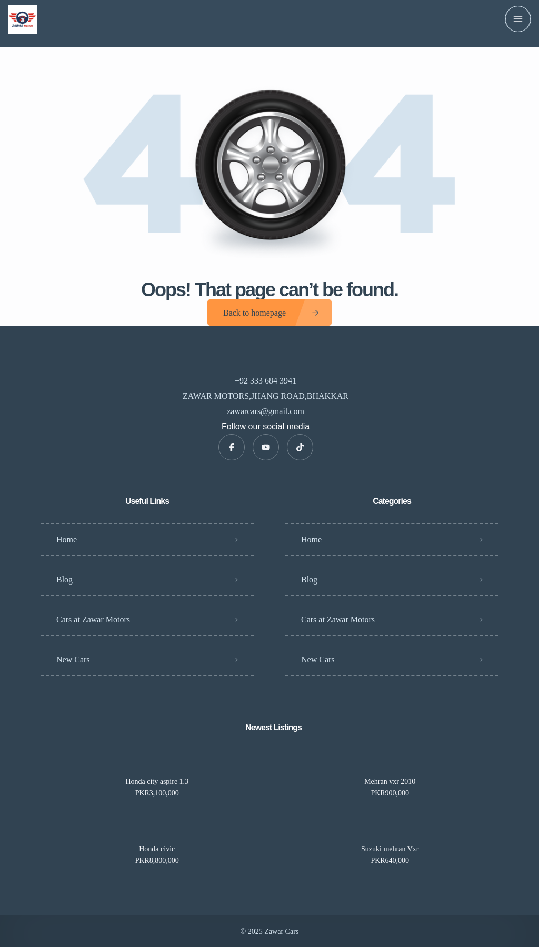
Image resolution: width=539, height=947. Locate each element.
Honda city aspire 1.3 (156, 781)
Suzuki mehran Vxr (389, 849)
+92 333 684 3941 (265, 380)
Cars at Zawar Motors (93, 619)
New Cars (73, 659)
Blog (64, 579)
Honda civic (157, 849)
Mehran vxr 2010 (389, 781)
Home (66, 539)
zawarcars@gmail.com (265, 411)
